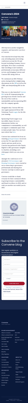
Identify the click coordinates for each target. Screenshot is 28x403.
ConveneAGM (5, 362)
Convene (3, 360)
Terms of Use (12, 400)
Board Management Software (6, 338)
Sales (17, 374)
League (15, 112)
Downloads (4, 382)
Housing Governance (8, 163)
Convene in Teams (6, 367)
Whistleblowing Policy (19, 368)
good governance (13, 139)
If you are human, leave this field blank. (12, 290)
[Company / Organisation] (14, 269)
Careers (18, 362)
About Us (18, 360)
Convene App (5, 341)
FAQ (16, 342)
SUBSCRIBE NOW (14, 283)
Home (2, 7)
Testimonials (4, 378)
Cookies (7, 400)
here (14, 132)
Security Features (19, 340)
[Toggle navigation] (24, 2)
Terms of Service (16, 287)
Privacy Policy (8, 287)
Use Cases (4, 344)
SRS (15, 83)
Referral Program (20, 382)
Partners (18, 379)
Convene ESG (5, 365)
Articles (3, 373)
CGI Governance (13, 161)
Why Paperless (5, 354)
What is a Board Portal (7, 335)
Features (17, 337)
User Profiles (4, 346)
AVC (16, 335)
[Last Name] (14, 264)
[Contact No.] (14, 278)
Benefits (3, 352)
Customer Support (20, 377)
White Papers (4, 380)
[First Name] (14, 259)
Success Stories (5, 375)
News (17, 365)
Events (3, 385)
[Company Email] (14, 273)
